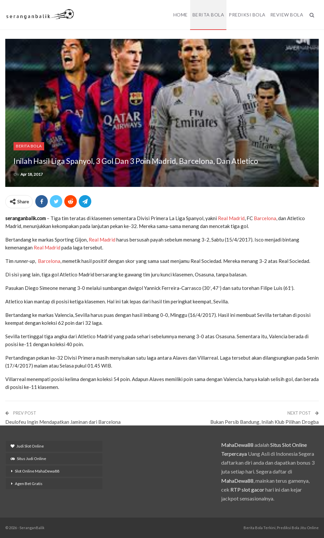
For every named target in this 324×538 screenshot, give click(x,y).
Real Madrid (231, 218)
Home (180, 14)
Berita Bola (208, 14)
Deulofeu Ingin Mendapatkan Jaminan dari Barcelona (63, 422)
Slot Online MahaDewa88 (37, 471)
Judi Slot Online (27, 446)
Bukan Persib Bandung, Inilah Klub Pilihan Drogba (264, 422)
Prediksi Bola (247, 14)
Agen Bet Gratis (29, 483)
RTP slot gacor (247, 489)
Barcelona (265, 218)
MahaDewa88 (237, 445)
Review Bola (287, 14)
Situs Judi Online (28, 458)
